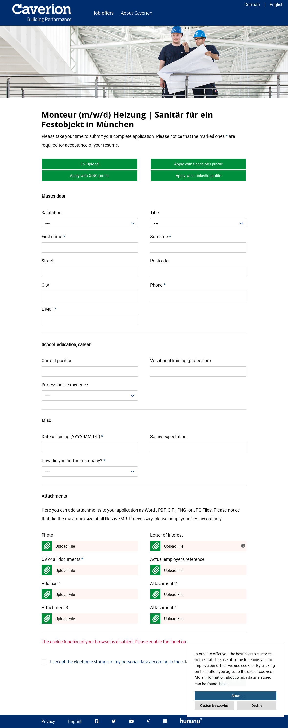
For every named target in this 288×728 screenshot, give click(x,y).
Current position (57, 360)
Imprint (75, 721)
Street (47, 261)
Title (154, 212)
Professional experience (65, 385)
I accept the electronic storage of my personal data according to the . (139, 661)
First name (53, 236)
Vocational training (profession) (180, 360)
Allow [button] (235, 695)
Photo (47, 535)
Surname (160, 236)
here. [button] (223, 684)
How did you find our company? (73, 460)
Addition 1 (51, 583)
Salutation (51, 212)
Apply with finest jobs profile (198, 164)
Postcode (159, 261)
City (45, 285)
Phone (158, 285)
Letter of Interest (166, 535)
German (252, 4)
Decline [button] (256, 705)
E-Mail (49, 309)
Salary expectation (168, 436)
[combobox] (90, 223)
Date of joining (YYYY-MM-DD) (72, 436)
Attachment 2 (163, 583)
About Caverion (136, 13)
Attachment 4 (163, 607)
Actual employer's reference (177, 559)
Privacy (48, 721)
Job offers (104, 13)
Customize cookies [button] (214, 705)
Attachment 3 (55, 607)
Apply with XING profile (89, 175)
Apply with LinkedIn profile (198, 175)
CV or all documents (62, 559)
